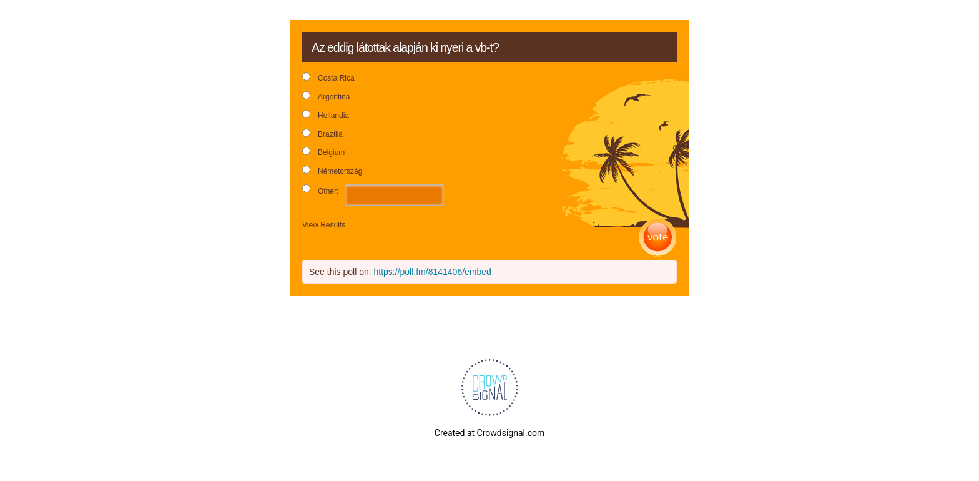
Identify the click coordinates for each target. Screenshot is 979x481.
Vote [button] (658, 238)
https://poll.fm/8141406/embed (432, 272)
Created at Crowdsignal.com (489, 433)
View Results (323, 225)
